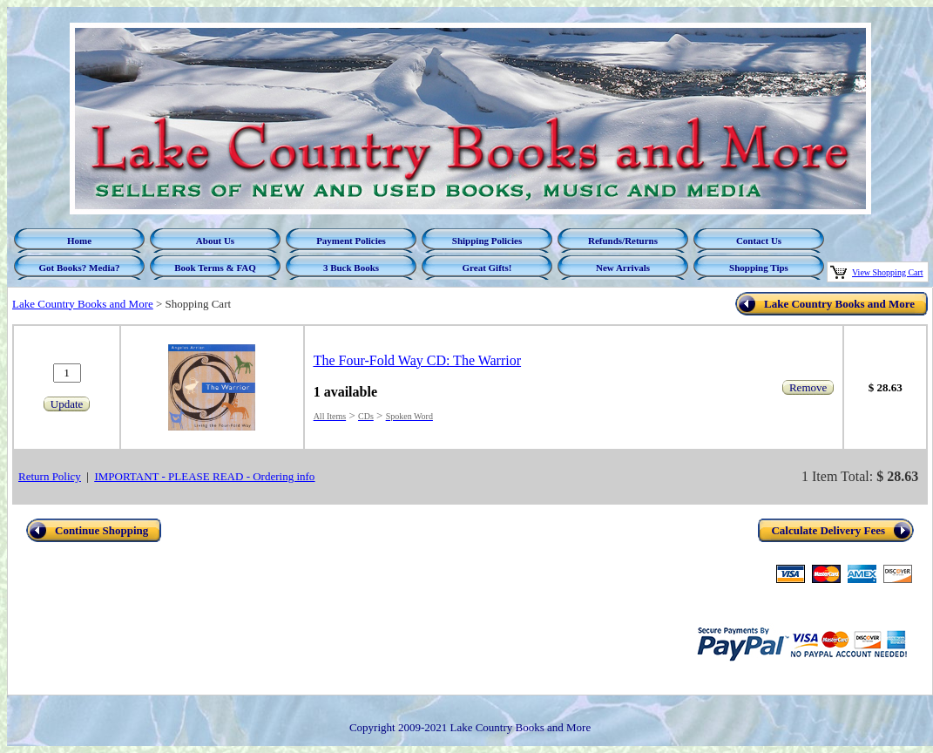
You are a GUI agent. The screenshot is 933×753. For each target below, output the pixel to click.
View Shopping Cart (887, 272)
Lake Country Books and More (82, 303)
